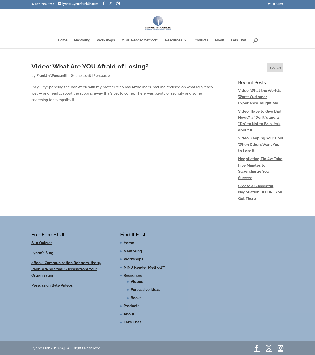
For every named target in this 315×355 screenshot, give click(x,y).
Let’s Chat (238, 40)
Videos (137, 281)
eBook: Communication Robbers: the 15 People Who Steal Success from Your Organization (66, 269)
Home (62, 40)
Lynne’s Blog (43, 253)
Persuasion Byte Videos (52, 285)
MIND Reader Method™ (140, 40)
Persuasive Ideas (145, 289)
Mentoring (82, 40)
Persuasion (102, 76)
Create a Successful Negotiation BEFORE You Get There (260, 192)
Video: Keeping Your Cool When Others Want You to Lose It (260, 144)
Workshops (106, 40)
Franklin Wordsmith (52, 76)
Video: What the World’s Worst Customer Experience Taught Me (259, 96)
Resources (173, 40)
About (219, 40)
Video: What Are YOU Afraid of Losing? (90, 66)
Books (136, 298)
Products (200, 40)
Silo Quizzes (42, 243)
